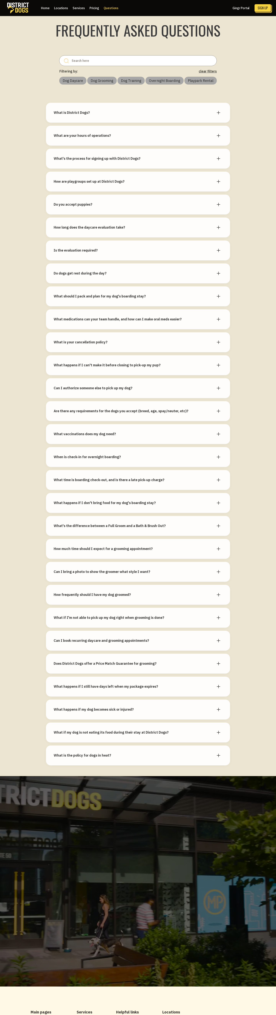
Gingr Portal (241, 8)
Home (45, 8)
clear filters (208, 71)
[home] (18, 8)
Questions (111, 8)
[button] (61, 8)
